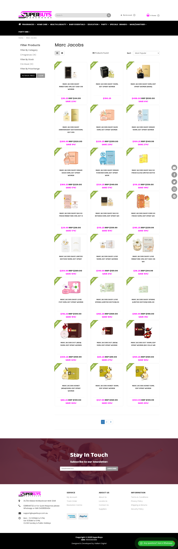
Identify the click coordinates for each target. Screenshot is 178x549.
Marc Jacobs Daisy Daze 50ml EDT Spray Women (107, 128)
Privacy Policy (137, 501)
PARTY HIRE (24, 32)
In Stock (27, 64)
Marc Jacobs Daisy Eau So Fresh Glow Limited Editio (143, 171)
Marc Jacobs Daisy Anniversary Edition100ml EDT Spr (71, 130)
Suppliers (103, 509)
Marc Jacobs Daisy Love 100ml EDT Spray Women (107, 258)
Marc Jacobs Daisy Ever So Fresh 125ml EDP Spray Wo (143, 214)
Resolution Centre (74, 505)
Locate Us (103, 501)
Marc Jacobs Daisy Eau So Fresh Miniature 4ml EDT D (71, 214)
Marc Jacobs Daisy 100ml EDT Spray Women (107, 85)
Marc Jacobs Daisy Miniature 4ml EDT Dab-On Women (71, 87)
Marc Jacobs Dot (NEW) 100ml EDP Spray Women (71, 344)
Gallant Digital (100, 543)
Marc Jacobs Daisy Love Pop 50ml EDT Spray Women (71, 301)
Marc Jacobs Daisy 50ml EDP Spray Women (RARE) (143, 85)
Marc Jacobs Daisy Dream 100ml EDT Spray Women (143, 128)
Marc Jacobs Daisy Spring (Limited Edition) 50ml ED (143, 301)
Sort (129, 53)
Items (151, 15)
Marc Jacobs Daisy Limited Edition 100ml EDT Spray (71, 258)
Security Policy (137, 509)
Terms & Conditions (139, 497)
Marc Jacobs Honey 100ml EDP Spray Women (107, 387)
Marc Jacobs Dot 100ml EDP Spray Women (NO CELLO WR (143, 344)
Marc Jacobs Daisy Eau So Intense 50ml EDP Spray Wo (107, 214)
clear (40, 75)
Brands (123, 24)
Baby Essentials (77, 24)
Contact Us (104, 505)
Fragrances (29, 24)
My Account (72, 497)
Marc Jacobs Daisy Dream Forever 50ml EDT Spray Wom (107, 173)
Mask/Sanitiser (138, 24)
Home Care (43, 24)
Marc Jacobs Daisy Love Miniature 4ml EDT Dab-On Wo (143, 259)
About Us (103, 497)
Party (105, 24)
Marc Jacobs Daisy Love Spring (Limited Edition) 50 (107, 301)
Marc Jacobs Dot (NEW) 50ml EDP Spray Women (107, 344)
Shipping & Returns (139, 505)
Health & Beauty (59, 24)
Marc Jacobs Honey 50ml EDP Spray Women (143, 387)
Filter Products (30, 45)
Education (94, 24)
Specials (114, 24)
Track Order (72, 501)
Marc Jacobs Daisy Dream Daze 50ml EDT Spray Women (70, 173)
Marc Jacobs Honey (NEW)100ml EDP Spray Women (71, 388)
